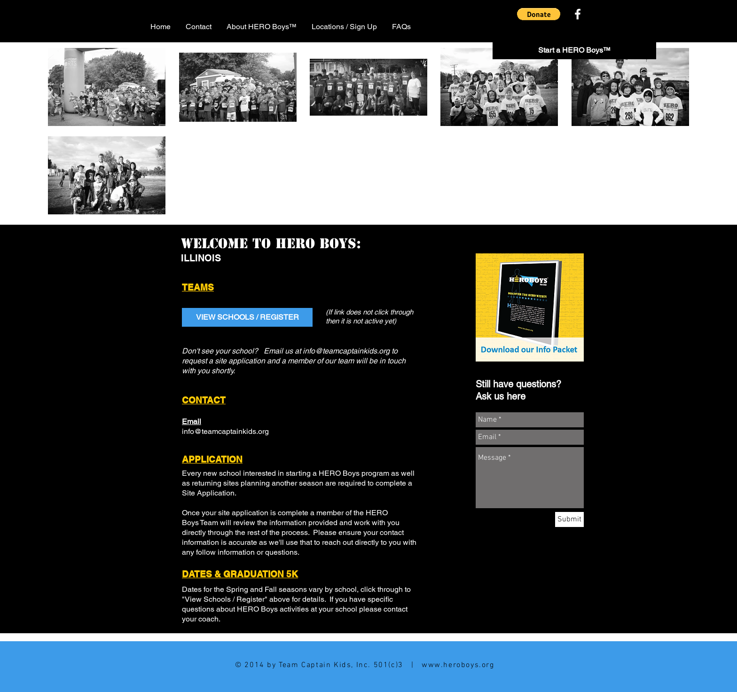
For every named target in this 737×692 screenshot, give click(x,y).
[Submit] (569, 519)
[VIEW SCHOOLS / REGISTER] (247, 317)
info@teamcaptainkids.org (346, 350)
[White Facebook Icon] (578, 14)
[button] (538, 14)
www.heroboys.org (458, 665)
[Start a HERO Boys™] (574, 50)
